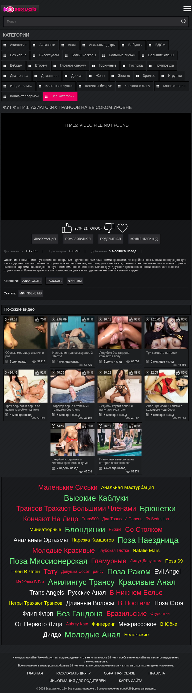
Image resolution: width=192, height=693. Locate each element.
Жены (100, 76)
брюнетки (158, 508)
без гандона (80, 614)
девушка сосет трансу (82, 571)
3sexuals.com (45, 657)
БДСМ (160, 45)
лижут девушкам (146, 561)
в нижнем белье (136, 592)
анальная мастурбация (127, 487)
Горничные (107, 65)
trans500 (90, 519)
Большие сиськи (122, 55)
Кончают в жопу (137, 86)
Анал (72, 45)
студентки (160, 613)
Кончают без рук (98, 86)
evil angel (167, 571)
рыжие (115, 529)
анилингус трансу (81, 582)
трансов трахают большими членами (76, 508)
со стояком (143, 529)
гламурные (108, 561)
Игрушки (175, 76)
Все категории (63, 96)
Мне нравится (67, 228)
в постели (134, 603)
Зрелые (149, 76)
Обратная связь (119, 673)
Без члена (18, 55)
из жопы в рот (30, 582)
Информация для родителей (78, 681)
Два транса (19, 76)
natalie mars (146, 550)
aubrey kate (77, 624)
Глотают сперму (73, 65)
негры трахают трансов (35, 603)
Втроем (41, 65)
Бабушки (135, 45)
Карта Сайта (130, 681)
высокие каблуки (96, 498)
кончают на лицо (50, 519)
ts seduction (157, 519)
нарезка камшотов (93, 540)
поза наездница (148, 540)
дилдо (52, 634)
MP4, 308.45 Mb (31, 293)
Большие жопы (84, 55)
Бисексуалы (49, 55)
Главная (35, 673)
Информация (45, 239)
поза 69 (174, 561)
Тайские (54, 281)
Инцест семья (21, 86)
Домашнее (49, 76)
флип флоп (37, 613)
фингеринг (103, 624)
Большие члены (161, 55)
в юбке (168, 624)
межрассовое (137, 624)
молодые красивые (63, 550)
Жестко (124, 76)
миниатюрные (45, 529)
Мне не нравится (109, 228)
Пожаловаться (77, 239)
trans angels (47, 592)
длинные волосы (90, 603)
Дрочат (77, 76)
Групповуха (165, 65)
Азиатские (18, 45)
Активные (47, 45)
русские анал (87, 592)
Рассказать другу (73, 673)
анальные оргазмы (41, 540)
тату (51, 571)
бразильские (126, 613)
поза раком (129, 572)
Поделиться (110, 239)
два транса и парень (122, 519)
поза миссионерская (48, 561)
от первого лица (38, 624)
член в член (26, 571)
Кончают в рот (174, 86)
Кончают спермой (24, 96)
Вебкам (16, 65)
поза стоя (168, 603)
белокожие (136, 634)
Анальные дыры (102, 45)
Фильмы (75, 281)
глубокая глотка (113, 550)
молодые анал (92, 635)
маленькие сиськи (68, 487)
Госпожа (136, 65)
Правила (156, 673)
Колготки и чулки (58, 86)
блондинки (85, 530)
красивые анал (147, 582)
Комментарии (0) (144, 239)
